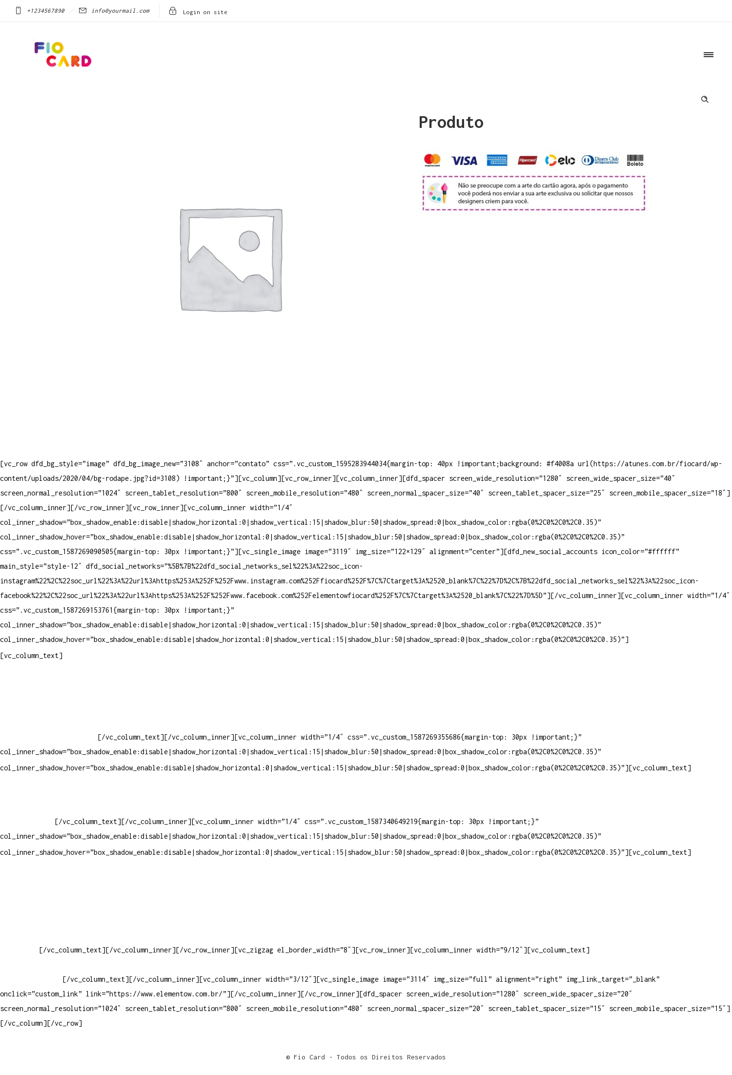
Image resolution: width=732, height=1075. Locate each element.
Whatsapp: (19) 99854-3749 (49, 737)
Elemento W (19, 935)
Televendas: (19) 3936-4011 (51, 678)
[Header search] (704, 98)
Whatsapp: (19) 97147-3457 (49, 707)
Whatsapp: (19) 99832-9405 (49, 722)
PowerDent (17, 950)
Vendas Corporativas (37, 920)
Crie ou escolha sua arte (47, 891)
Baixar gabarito (29, 906)
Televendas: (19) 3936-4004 (51, 693)
